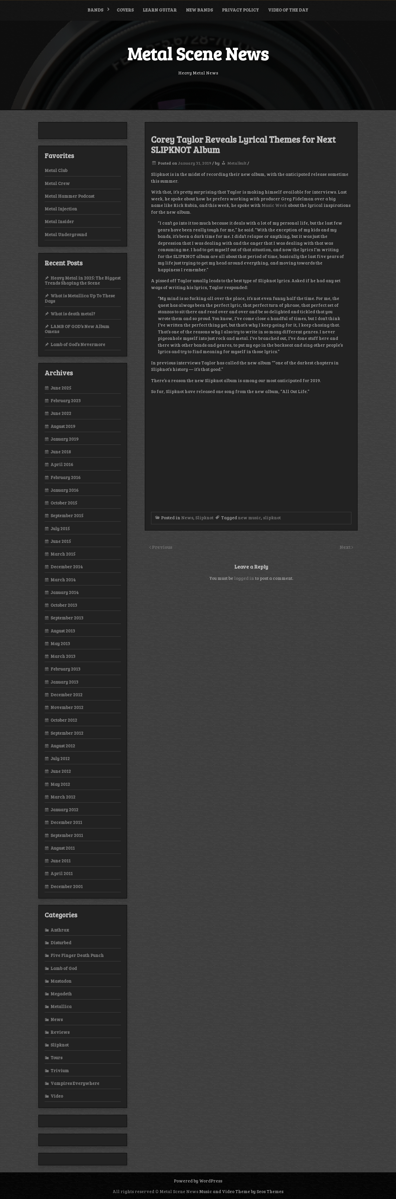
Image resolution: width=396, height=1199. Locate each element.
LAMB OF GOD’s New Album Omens (77, 328)
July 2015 (60, 528)
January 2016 (65, 490)
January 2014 (65, 592)
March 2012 (63, 797)
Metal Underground (66, 234)
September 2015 (67, 515)
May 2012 (60, 784)
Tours (56, 1057)
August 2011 (63, 848)
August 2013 (63, 631)
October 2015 (64, 503)
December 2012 (66, 694)
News (187, 517)
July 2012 (60, 758)
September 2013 (67, 618)
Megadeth (61, 994)
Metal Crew (57, 183)
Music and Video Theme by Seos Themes (241, 1191)
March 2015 (63, 554)
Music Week (274, 205)
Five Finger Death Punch (77, 955)
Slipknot (204, 517)
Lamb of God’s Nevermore (78, 344)
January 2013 (64, 682)
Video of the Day (288, 10)
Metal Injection (61, 209)
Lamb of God (64, 968)
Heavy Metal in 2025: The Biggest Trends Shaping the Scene (83, 280)
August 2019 (63, 426)
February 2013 (65, 669)
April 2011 (62, 873)
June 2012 (61, 771)
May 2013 (60, 643)
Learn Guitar (160, 10)
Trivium (60, 1070)
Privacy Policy (240, 10)
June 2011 (61, 861)
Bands (95, 10)
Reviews (60, 1032)
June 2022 (61, 413)
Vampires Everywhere (75, 1083)
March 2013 (63, 656)
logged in (244, 578)
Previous (162, 547)
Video (57, 1096)
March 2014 (63, 580)
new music (249, 517)
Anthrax (60, 930)
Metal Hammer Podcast (69, 196)
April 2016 (62, 464)
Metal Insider (59, 221)
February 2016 (66, 477)
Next (345, 547)
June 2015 (61, 541)
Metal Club (56, 170)
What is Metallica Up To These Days (80, 298)
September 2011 (67, 835)
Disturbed (61, 942)
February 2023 (66, 400)
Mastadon (61, 981)
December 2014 (67, 567)
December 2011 (66, 822)
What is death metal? (73, 314)
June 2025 (61, 388)
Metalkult (236, 163)
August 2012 (63, 746)
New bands (199, 10)
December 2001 (67, 886)
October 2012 (64, 720)
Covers (125, 10)
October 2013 (64, 605)
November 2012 (67, 707)
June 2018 (61, 452)
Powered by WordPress (198, 1181)
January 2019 (65, 439)
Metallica (61, 1006)
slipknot (272, 517)
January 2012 (64, 809)
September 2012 (67, 733)
